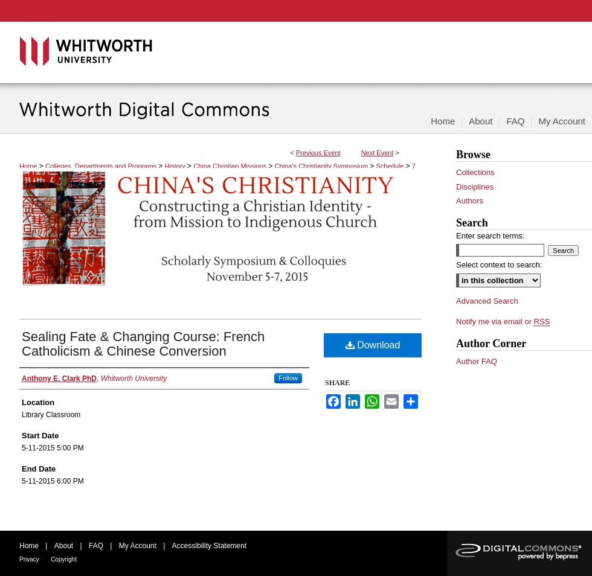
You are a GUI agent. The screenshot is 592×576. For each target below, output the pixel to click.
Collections (475, 172)
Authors (469, 200)
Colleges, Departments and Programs (101, 166)
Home (28, 166)
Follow (288, 378)
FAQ (96, 546)
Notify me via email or (503, 322)
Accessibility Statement (209, 546)
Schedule (391, 166)
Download (373, 345)
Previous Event (318, 152)
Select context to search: (499, 264)
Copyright (64, 559)
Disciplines (475, 186)
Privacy (29, 559)
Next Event (377, 152)
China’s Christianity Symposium (322, 166)
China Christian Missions (230, 166)
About (63, 546)
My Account (137, 546)
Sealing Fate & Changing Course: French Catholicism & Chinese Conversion (143, 344)
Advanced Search (487, 301)
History (176, 166)
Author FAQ (476, 361)
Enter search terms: (490, 235)
